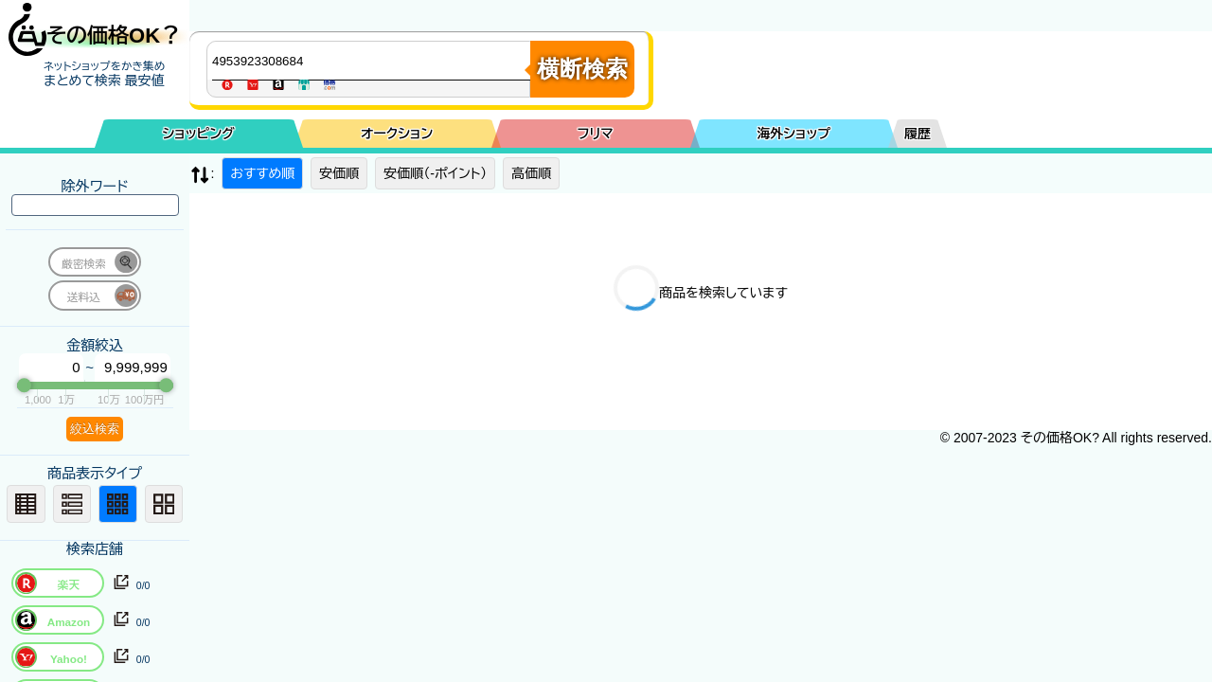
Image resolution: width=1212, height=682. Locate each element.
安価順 (339, 173)
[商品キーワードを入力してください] (373, 61)
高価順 (531, 173)
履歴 (917, 133)
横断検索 (582, 68)
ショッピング (199, 133)
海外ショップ (793, 133)
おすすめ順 (262, 173)
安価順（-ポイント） (435, 173)
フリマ (596, 133)
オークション (397, 133)
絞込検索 (94, 429)
